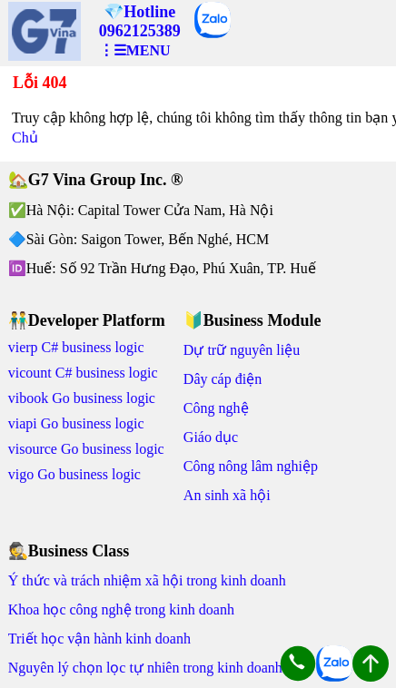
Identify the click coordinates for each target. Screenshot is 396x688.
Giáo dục (210, 437)
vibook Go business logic (81, 398)
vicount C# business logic (83, 372)
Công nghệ (216, 408)
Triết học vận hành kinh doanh (99, 638)
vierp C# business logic (76, 347)
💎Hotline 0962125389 (140, 21)
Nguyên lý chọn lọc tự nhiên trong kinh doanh (145, 667)
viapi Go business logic (76, 423)
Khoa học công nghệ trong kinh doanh (121, 609)
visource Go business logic (86, 449)
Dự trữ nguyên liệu (241, 350)
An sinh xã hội (227, 495)
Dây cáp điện (222, 379)
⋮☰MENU (135, 50)
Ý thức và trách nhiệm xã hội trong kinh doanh (147, 580)
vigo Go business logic (74, 474)
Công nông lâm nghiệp (250, 466)
